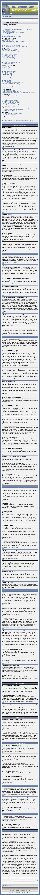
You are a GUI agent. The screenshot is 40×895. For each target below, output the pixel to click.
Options (9, 13)
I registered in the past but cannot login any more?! (13, 32)
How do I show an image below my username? (12, 44)
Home (4, 3)
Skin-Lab (26, 890)
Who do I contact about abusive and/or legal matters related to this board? (18, 120)
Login (4, 13)
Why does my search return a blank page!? (11, 102)
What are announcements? (8, 72)
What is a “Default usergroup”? (9, 86)
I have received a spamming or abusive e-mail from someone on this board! (18, 92)
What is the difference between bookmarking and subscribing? (16, 108)
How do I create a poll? (7, 53)
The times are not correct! (8, 40)
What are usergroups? (7, 81)
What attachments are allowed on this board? (12, 113)
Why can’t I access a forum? (8, 56)
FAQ (10, 3)
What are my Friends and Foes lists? (10, 95)
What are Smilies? (6, 68)
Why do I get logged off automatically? (10, 28)
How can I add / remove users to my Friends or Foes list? (14, 97)
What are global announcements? (9, 71)
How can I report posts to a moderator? (10, 60)
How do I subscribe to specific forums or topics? (12, 109)
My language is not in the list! (8, 42)
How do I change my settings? (9, 39)
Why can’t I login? (6, 25)
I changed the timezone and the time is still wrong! (13, 41)
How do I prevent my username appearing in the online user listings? (17, 29)
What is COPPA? (6, 33)
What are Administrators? (7, 79)
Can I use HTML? (6, 67)
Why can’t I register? (6, 35)
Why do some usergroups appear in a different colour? (14, 84)
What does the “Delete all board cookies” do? (12, 36)
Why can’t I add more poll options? (9, 54)
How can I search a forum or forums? (10, 100)
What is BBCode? (6, 66)
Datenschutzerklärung (23, 3)
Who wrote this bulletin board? (9, 118)
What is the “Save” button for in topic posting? (12, 61)
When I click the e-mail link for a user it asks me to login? (14, 46)
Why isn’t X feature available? (8, 119)
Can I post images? (6, 70)
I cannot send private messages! (9, 90)
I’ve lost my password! (7, 30)
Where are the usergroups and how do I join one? (13, 82)
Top (3, 134)
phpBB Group (10, 835)
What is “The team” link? (7, 87)
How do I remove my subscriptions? (10, 110)
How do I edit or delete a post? (9, 50)
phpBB (15, 892)
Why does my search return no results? (10, 101)
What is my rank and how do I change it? (11, 45)
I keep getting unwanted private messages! (11, 91)
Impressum (34, 3)
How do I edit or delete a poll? (8, 55)
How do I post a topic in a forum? (9, 49)
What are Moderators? (7, 80)
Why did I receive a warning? (8, 58)
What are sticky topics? (7, 73)
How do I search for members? (9, 103)
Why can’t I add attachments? (8, 57)
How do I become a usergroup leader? (10, 83)
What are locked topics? (7, 74)
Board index (8, 16)
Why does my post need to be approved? (11, 62)
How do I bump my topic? (7, 63)
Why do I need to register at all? (9, 27)
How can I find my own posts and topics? (11, 104)
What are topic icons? (7, 75)
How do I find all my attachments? (9, 114)
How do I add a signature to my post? (10, 51)
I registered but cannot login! (8, 31)
